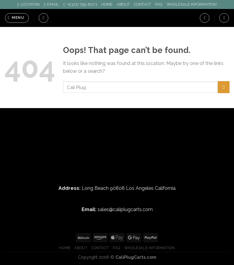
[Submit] (224, 87)
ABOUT (123, 4)
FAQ (158, 4)
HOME (106, 4)
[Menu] (17, 18)
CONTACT (142, 4)
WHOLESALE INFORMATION (191, 4)
